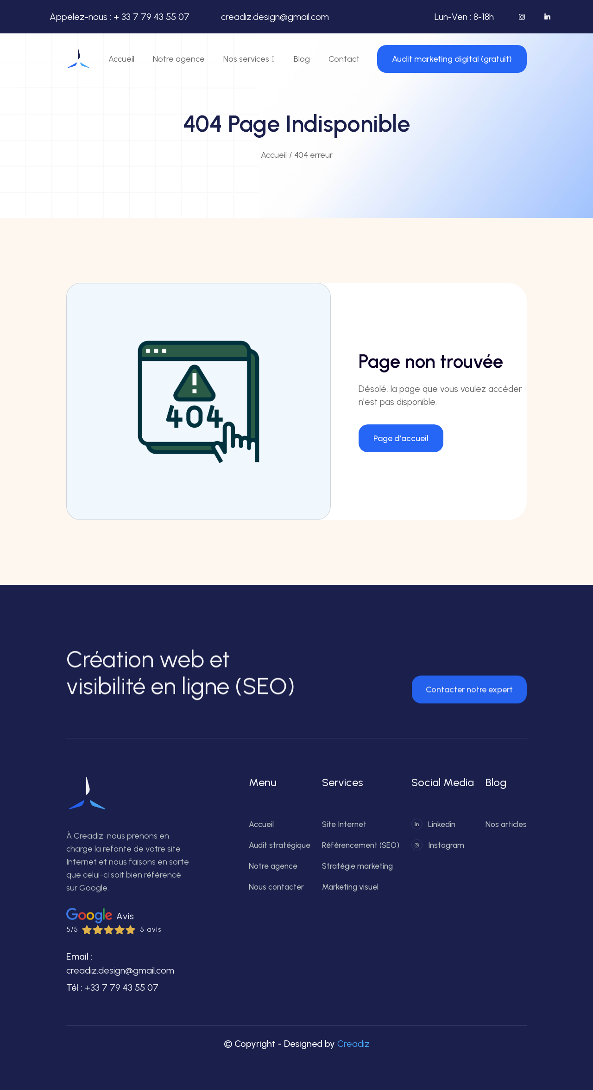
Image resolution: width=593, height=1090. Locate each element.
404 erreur (313, 155)
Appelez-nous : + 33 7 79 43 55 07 (119, 16)
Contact (344, 59)
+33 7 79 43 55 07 (121, 994)
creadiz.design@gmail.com (275, 16)
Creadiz (353, 1043)
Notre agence (179, 59)
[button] (249, 58)
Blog (302, 59)
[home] (78, 59)
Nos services (246, 59)
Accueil (121, 59)
